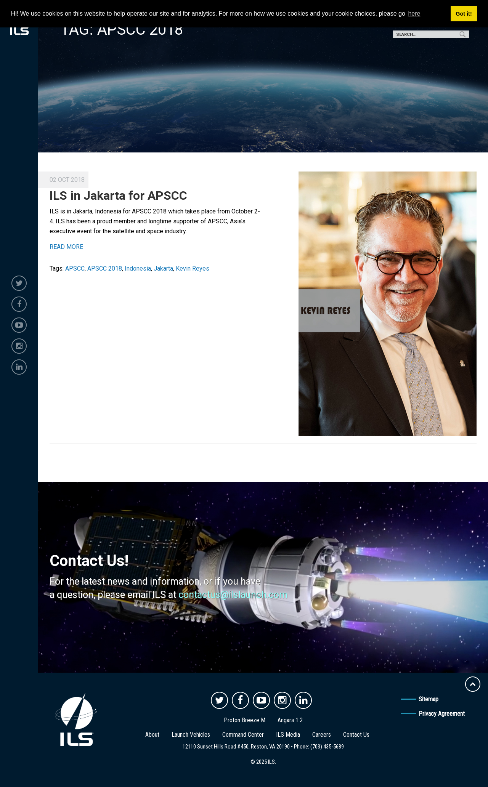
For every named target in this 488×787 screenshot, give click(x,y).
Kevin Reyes (192, 268)
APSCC (75, 268)
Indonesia (138, 268)
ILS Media (288, 734)
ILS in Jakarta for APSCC (118, 195)
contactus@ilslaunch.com (232, 594)
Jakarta (163, 268)
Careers (321, 734)
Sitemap (428, 699)
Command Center (243, 734)
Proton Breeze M (244, 720)
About (152, 734)
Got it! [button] (464, 14)
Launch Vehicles (191, 734)
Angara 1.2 (290, 720)
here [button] (414, 13)
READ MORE (66, 246)
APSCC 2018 (104, 268)
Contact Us (356, 734)
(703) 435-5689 (327, 746)
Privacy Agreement (442, 713)
